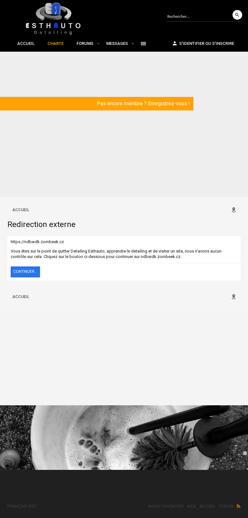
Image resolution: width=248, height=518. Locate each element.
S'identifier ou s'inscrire (203, 43)
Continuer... (25, 271)
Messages (117, 43)
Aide (191, 506)
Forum (226, 506)
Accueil (26, 43)
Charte (55, 43)
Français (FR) (21, 506)
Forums (85, 43)
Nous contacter (166, 506)
